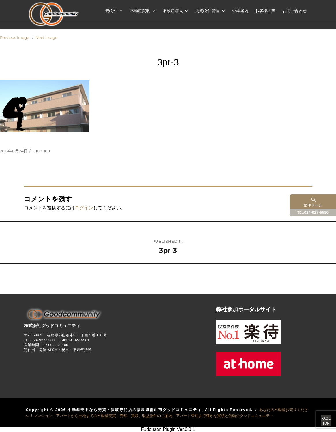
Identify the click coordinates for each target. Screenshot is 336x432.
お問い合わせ (294, 10)
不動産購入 (173, 10)
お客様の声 (265, 10)
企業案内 (240, 10)
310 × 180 (42, 151)
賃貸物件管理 (207, 10)
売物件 (111, 10)
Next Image (46, 37)
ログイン (84, 207)
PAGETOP (319, 415)
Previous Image (14, 37)
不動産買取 (140, 10)
